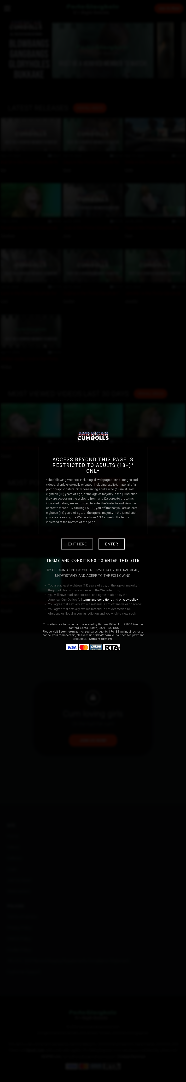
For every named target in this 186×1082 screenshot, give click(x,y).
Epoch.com (67, 631)
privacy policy (128, 599)
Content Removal (101, 639)
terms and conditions (97, 599)
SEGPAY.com (102, 635)
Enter (111, 544)
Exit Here (77, 544)
